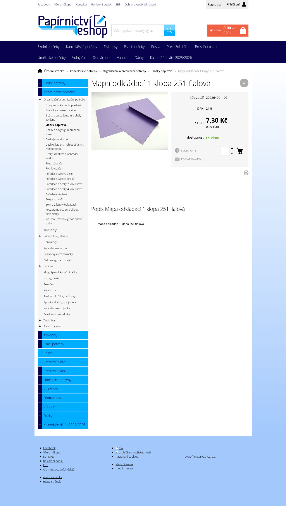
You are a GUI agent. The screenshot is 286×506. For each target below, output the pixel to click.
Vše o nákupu (63, 4)
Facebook (44, 4)
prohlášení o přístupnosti (135, 452)
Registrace (215, 4)
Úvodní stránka (54, 71)
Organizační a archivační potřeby (124, 71)
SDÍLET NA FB (189, 150)
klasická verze (124, 464)
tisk (121, 448)
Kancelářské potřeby (83, 71)
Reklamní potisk (101, 4)
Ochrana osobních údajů (140, 4)
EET (118, 4)
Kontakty (81, 4)
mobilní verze (124, 468)
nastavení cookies (127, 456)
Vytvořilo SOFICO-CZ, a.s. (200, 456)
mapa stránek (52, 481)
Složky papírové (162, 71)
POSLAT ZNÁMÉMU (192, 159)
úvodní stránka (52, 477)
